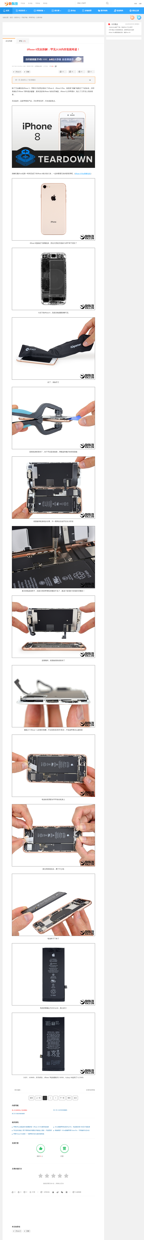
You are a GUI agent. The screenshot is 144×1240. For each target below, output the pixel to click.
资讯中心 (17, 17)
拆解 (26, 72)
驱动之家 (134, 11)
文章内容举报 (90, 1090)
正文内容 (9, 41)
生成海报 (78, 1192)
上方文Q (37, 66)
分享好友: (47, 1192)
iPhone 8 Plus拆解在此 (83, 173)
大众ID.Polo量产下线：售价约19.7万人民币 (120, 27)
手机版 (23, 3)
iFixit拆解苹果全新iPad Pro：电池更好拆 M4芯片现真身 (72, 1127)
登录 (135, 3)
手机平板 (24, 17)
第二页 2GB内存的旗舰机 (60, 1110)
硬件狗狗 (102, 11)
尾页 (69, 1098)
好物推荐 (86, 11)
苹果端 (38, 3)
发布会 (72, 11)
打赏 (33, 1192)
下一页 (62, 1098)
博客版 (45, 3)
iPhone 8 (17, 72)
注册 (140, 3)
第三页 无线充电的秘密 (18, 1113)
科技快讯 (21, 11)
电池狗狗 (118, 11)
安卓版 (30, 3)
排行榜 (56, 11)
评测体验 (39, 11)
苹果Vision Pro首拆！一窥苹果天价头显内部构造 (28, 1134)
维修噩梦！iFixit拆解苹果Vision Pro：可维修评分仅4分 (72, 1130)
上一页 (38, 1098)
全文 (75, 1098)
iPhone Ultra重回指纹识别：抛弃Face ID (119, 32)
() (52, 66)
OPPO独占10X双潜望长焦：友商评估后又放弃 (121, 30)
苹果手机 (32, 17)
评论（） (23, 41)
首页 (6, 11)
